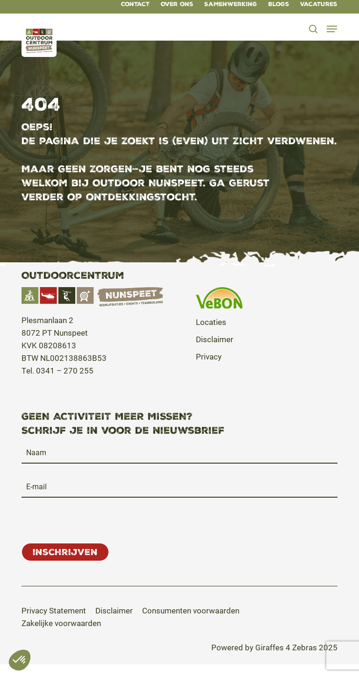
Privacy (209, 356)
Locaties (211, 322)
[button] (332, 29)
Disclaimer (214, 339)
